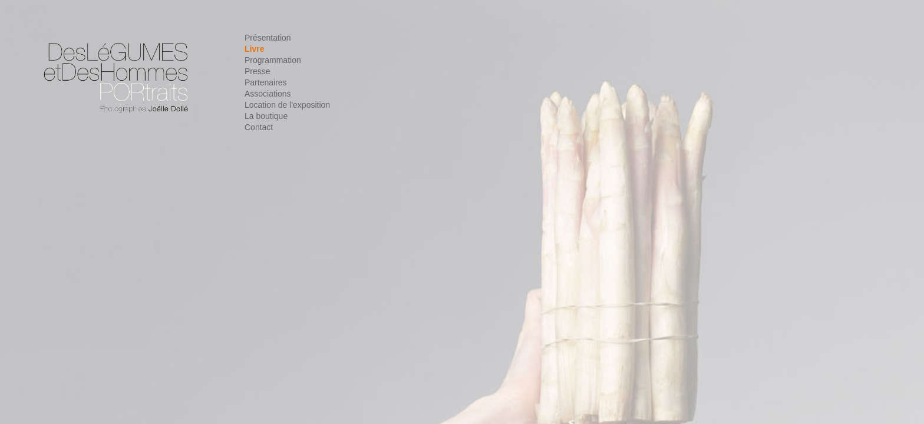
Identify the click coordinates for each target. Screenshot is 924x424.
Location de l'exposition (287, 105)
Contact (259, 127)
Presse (257, 71)
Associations (268, 93)
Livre (254, 49)
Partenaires (266, 82)
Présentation (268, 37)
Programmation (273, 60)
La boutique (266, 116)
